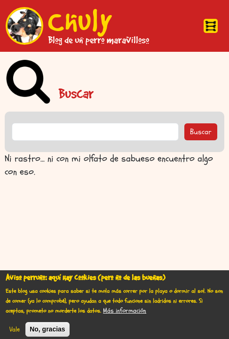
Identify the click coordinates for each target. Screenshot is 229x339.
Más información (124, 313)
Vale (14, 332)
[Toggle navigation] (210, 26)
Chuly (80, 20)
